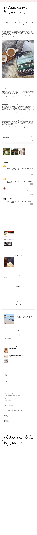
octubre (6, 411)
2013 (5, 425)
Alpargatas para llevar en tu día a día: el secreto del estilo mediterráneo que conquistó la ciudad (20, 360)
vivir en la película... (10, 338)
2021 (5, 379)
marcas (5, 332)
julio (6, 415)
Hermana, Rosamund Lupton (9, 405)
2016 (5, 385)
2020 (5, 380)
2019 (5, 381)
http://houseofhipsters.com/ (12, 38)
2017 (5, 384)
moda (8, 332)
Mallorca (5, 338)
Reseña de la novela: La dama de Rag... (14, 157)
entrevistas (25, 335)
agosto (6, 414)
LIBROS (18, 20)
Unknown (9, 165)
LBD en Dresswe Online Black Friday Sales (11, 407)
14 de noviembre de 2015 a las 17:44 (12, 189)
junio (6, 416)
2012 (5, 426)
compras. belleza (13, 335)
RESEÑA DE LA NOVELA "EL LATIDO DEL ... (6, 157)
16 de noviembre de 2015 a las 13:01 (12, 199)
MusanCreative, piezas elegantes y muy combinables (13, 395)
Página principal (6, 277)
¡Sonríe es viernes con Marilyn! (9, 403)
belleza (29, 332)
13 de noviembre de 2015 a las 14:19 (12, 179)
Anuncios (29, 335)
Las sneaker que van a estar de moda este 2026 (16, 355)
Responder (31, 174)
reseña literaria (15, 29)
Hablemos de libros (15, 36)
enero (6, 422)
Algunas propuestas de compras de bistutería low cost (13, 410)
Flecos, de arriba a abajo (8, 408)
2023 (5, 376)
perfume (21, 335)
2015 (5, 386)
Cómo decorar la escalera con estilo (10, 398)
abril (6, 419)
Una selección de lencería (12, 348)
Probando (11, 332)
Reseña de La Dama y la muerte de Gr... (21, 157)
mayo (6, 417)
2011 (5, 427)
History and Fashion (6, 335)
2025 (5, 374)
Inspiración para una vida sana (9, 400)
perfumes (18, 335)
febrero (6, 421)
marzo (6, 420)
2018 (5, 382)
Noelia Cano (9, 187)
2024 (5, 375)
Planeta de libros (15, 79)
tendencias (18, 332)
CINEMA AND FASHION (24, 332)
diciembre (6, 387)
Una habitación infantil (8, 390)
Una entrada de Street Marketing (10, 393)
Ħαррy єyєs (9, 198)
